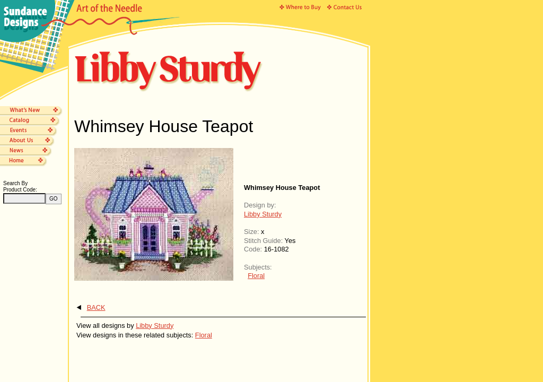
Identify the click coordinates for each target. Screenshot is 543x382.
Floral (256, 276)
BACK (96, 307)
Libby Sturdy (263, 214)
